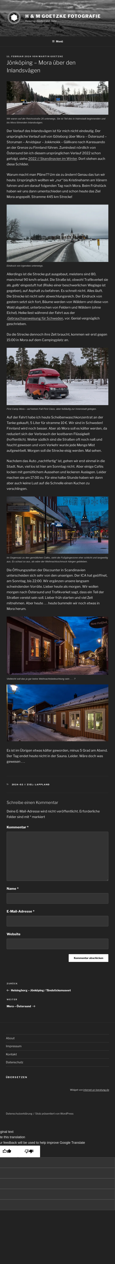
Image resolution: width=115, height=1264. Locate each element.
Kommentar (18, 827)
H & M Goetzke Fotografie (63, 16)
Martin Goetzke (51, 56)
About (10, 1038)
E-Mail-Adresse (21, 911)
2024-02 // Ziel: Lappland (31, 784)
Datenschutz (14, 1062)
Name (13, 889)
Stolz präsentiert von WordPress (54, 1113)
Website (13, 934)
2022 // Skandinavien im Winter (52, 159)
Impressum (14, 1046)
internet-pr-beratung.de (96, 1089)
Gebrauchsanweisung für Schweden (35, 318)
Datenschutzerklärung (19, 1113)
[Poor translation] (29, 1151)
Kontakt (11, 1054)
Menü (57, 41)
